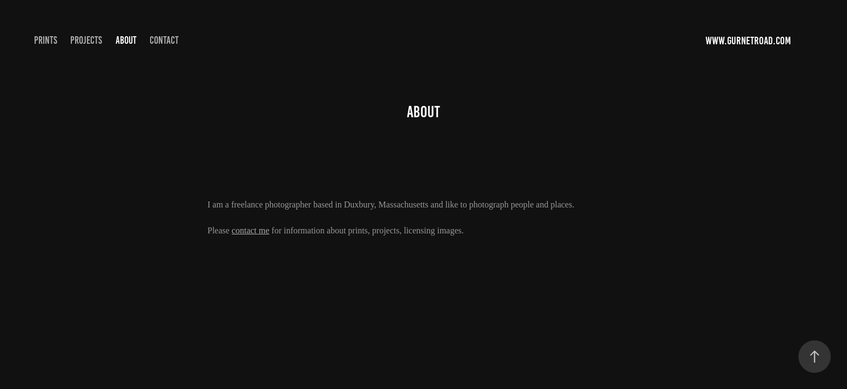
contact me (251, 230)
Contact (164, 40)
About (126, 40)
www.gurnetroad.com (749, 40)
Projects (86, 40)
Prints (45, 40)
